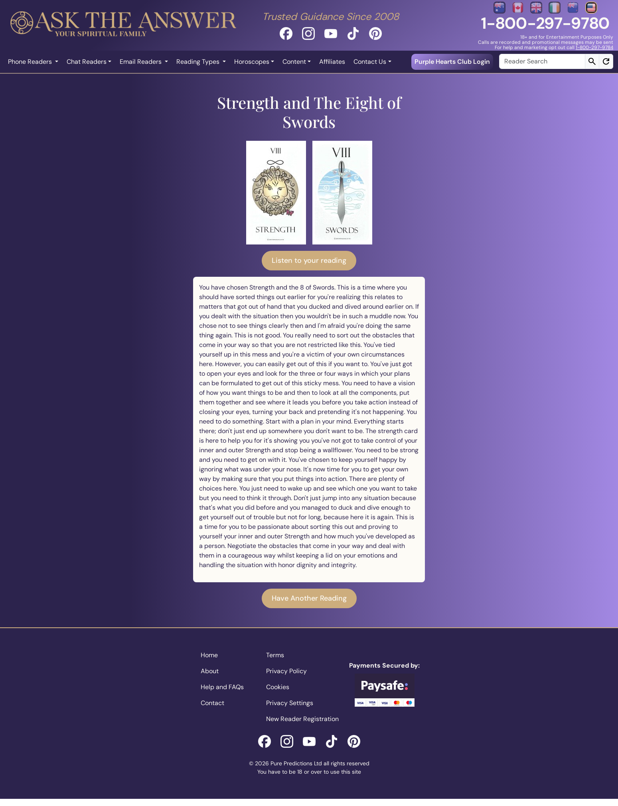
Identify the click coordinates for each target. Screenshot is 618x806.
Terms (275, 655)
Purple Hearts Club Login (452, 61)
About (210, 671)
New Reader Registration (302, 719)
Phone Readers (30, 61)
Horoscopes (251, 61)
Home (209, 655)
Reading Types (198, 61)
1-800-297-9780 (545, 23)
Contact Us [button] (369, 61)
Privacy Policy (286, 671)
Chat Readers (87, 61)
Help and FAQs (222, 687)
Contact (212, 703)
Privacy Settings (289, 703)
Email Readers (141, 61)
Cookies (277, 687)
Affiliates (332, 61)
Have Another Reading (309, 598)
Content (294, 61)
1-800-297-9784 (594, 47)
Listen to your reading (309, 260)
